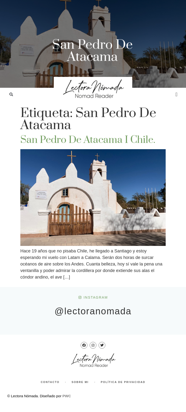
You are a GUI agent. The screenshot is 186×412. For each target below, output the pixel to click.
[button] (11, 95)
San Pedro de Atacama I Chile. (87, 140)
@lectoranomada (93, 311)
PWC (66, 396)
